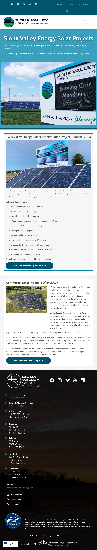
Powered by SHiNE (28, 544)
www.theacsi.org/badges (32, 527)
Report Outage (84, 4)
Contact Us (60, 4)
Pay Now (71, 4)
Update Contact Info (73, 11)
